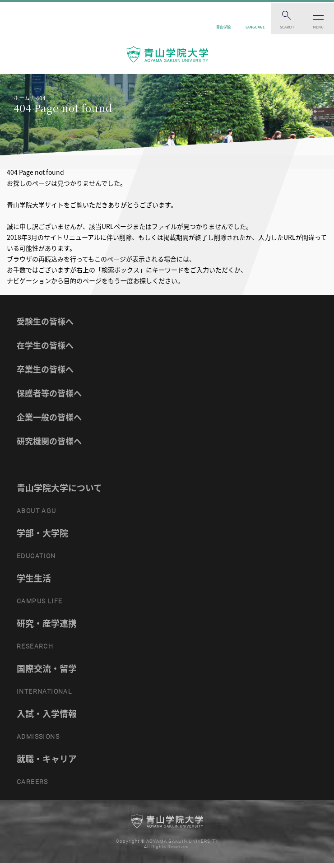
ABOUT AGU (36, 511)
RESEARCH (35, 646)
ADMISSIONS (38, 736)
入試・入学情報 (47, 713)
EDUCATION (36, 556)
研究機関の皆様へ (49, 441)
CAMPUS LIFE (39, 601)
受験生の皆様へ (45, 321)
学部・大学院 (42, 533)
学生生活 (34, 578)
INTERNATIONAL (44, 691)
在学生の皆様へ (45, 345)
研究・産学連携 (47, 623)
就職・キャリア (47, 758)
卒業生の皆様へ (45, 369)
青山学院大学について (59, 487)
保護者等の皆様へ (49, 393)
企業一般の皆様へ (49, 417)
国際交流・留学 (47, 668)
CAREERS (32, 782)
